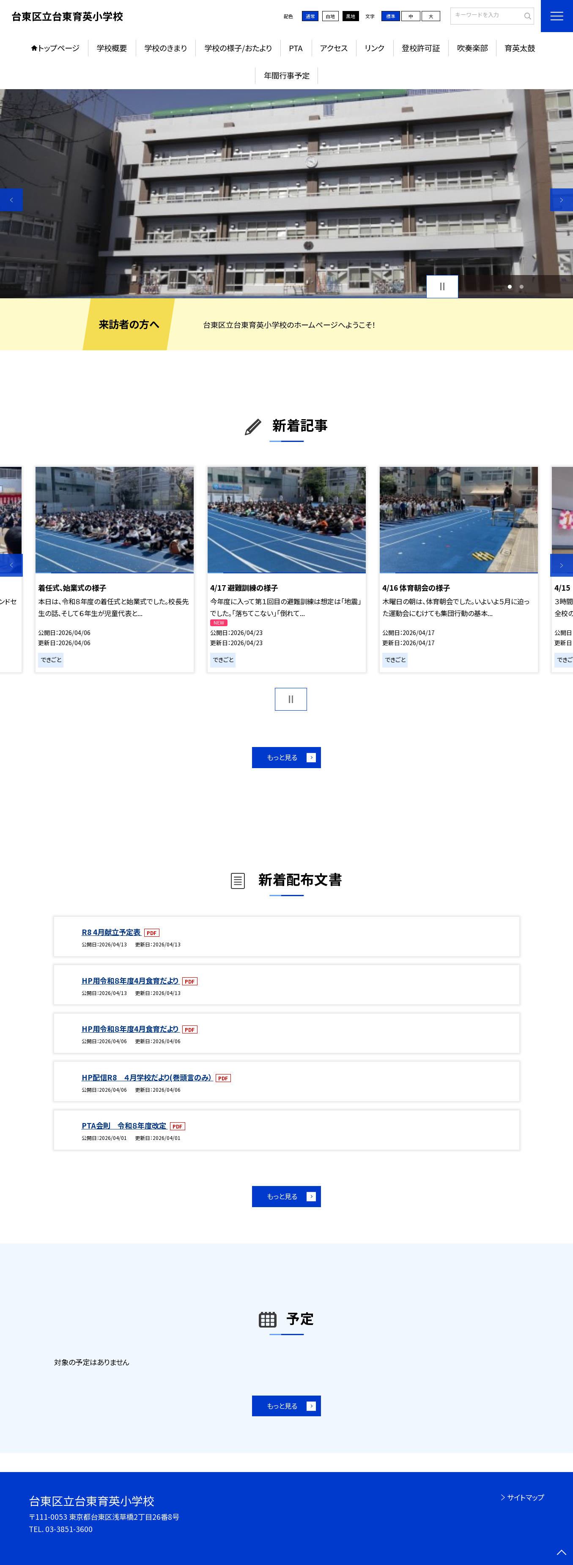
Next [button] (561, 199)
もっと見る (282, 757)
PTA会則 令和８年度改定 (125, 1125)
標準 (390, 16)
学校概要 (111, 47)
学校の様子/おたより (238, 47)
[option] (286, 193)
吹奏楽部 (472, 47)
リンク (374, 47)
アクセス (334, 47)
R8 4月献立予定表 (112, 932)
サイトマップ (525, 1497)
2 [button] (522, 286)
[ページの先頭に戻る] (561, 1553)
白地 (330, 16)
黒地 (350, 16)
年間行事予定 (287, 75)
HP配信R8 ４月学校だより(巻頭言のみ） (148, 1077)
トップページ (59, 47)
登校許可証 (421, 47)
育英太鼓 (519, 47)
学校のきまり (165, 47)
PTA (296, 47)
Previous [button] (11, 199)
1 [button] (509, 286)
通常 (310, 16)
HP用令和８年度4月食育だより (131, 980)
